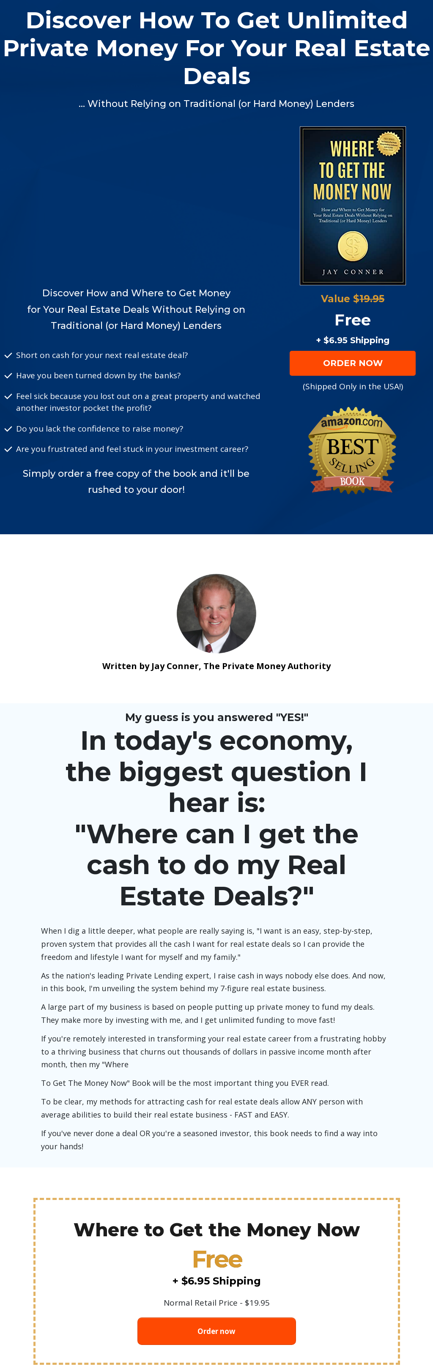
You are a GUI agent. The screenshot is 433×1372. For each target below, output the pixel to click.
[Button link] (353, 363)
